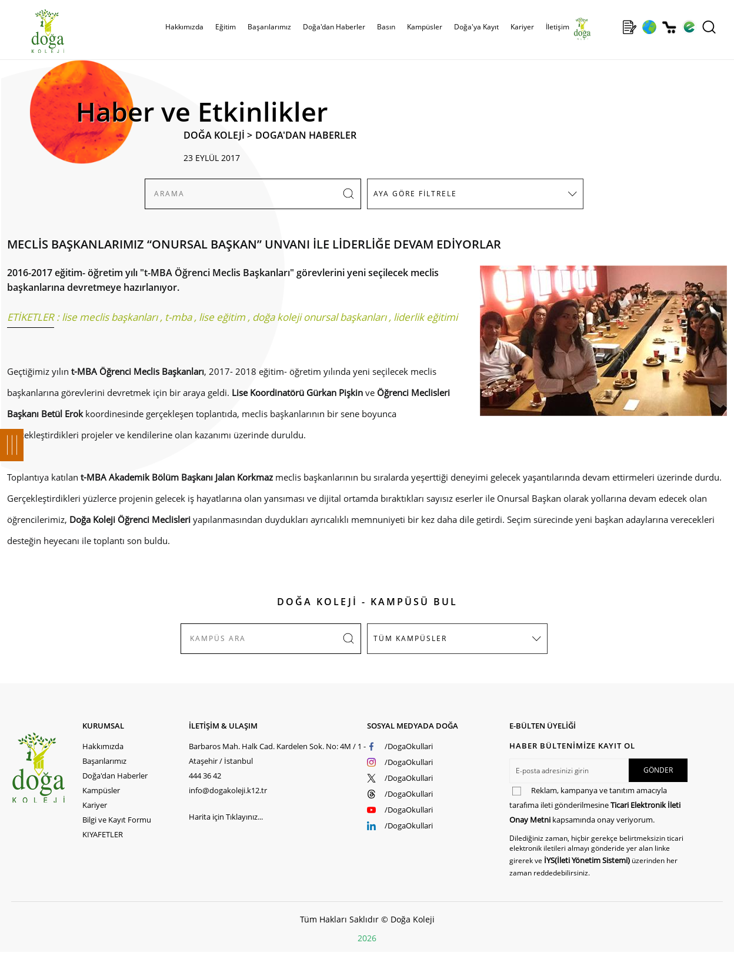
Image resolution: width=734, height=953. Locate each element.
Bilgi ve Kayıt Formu (116, 819)
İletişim (557, 27)
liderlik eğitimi (425, 317)
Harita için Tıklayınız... (226, 816)
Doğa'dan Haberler (334, 27)
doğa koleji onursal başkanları (319, 317)
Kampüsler (424, 27)
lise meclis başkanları (110, 317)
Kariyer (522, 27)
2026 (367, 938)
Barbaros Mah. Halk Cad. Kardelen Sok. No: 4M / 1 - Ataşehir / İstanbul (277, 753)
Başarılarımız (269, 27)
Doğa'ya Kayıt (476, 27)
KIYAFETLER (102, 834)
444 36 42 (205, 775)
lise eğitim (222, 317)
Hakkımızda (184, 27)
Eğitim (225, 27)
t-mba (178, 317)
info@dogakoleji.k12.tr (228, 790)
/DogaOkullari (409, 746)
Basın (386, 27)
